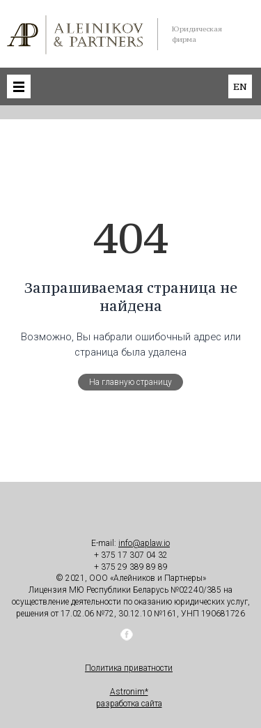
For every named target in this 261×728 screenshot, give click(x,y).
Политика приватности (129, 668)
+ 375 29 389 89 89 (131, 567)
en (240, 86)
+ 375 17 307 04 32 (131, 555)
